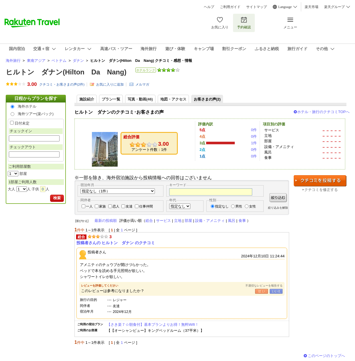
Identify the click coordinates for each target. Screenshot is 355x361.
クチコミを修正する (321, 190)
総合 (149, 220)
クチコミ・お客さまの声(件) (61, 84)
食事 (242, 220)
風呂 (231, 220)
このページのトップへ (326, 356)
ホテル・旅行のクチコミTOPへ (323, 112)
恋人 (116, 206)
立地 (178, 220)
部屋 (188, 220)
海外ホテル (27, 106)
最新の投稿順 (105, 220)
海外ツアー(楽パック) (36, 114)
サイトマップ (256, 7)
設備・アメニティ (210, 220)
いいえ (276, 291)
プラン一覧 (111, 99)
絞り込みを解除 (278, 207)
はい (261, 291)
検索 (57, 198)
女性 (252, 206)
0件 (254, 130)
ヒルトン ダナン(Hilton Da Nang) (66, 72)
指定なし (222, 206)
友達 (129, 206)
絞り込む (278, 197)
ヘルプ (209, 7)
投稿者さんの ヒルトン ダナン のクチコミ (115, 242)
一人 (89, 206)
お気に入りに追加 (110, 84)
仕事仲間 (146, 206)
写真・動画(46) (140, 99)
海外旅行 (13, 60)
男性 (238, 206)
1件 (254, 143)
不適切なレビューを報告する (264, 285)
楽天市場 (311, 7)
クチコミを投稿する (320, 180)
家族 (102, 206)
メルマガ (142, 84)
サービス (163, 220)
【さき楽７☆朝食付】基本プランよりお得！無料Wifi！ (153, 324)
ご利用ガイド (230, 7)
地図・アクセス (173, 99)
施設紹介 (86, 99)
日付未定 (22, 123)
